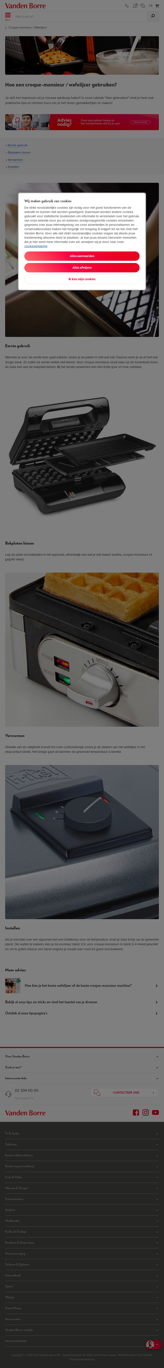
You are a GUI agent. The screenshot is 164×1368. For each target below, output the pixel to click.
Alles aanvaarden (82, 256)
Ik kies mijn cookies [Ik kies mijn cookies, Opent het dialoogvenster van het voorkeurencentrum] (82, 279)
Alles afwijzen (82, 267)
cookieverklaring (35, 246)
